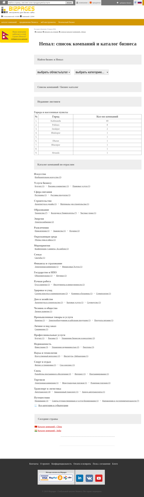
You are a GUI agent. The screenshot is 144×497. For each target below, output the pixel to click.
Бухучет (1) (40, 186)
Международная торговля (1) (74, 383)
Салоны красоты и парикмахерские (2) (51, 293)
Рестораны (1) (41, 195)
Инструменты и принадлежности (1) (69, 284)
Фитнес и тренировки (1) (45, 365)
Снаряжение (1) (41, 329)
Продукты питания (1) (103, 320)
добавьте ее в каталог (19, 39)
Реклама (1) (53, 338)
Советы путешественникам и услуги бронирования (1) (75, 401)
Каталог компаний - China (50, 426)
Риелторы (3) (88, 347)
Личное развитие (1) (43, 311)
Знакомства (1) (59, 231)
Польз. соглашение (101, 464)
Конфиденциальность (61, 464)
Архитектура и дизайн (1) (46, 204)
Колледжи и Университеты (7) (64, 213)
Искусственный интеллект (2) (47, 356)
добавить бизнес (125, 3)
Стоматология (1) (103, 293)
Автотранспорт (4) (43, 392)
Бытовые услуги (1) (75, 302)
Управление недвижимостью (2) (65, 347)
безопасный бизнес (66, 22)
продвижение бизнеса (28, 22)
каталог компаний (9, 22)
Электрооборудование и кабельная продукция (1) (70, 320)
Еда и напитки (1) (42, 284)
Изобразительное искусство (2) (48, 177)
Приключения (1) (42, 231)
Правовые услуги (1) (81, 186)
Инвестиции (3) (41, 347)
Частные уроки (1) (88, 213)
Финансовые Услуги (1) (72, 267)
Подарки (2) (74, 231)
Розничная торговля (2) (100, 383)
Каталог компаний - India (49, 430)
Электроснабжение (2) (44, 222)
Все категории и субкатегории (53, 405)
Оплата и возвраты (82, 464)
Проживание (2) (41, 401)
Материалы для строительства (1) (74, 204)
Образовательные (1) (44, 276)
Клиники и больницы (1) (81, 293)
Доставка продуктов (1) (60, 195)
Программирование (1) (99, 374)
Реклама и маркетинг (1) (58, 186)
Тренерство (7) (41, 213)
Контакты (33, 464)
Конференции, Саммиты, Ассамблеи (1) (52, 249)
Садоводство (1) (94, 302)
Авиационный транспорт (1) (66, 392)
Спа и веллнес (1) (67, 365)
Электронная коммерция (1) (47, 267)
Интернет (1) (80, 374)
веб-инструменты (48, 22)
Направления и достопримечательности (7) (120, 401)
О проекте (45, 464)
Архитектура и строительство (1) (49, 302)
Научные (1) (61, 276)
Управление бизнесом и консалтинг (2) (78, 338)
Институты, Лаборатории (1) (76, 356)
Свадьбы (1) (40, 258)
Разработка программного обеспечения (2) (53, 374)
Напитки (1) (40, 320)
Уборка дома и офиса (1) (45, 240)
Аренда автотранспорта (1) (93, 392)
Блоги (115, 464)
